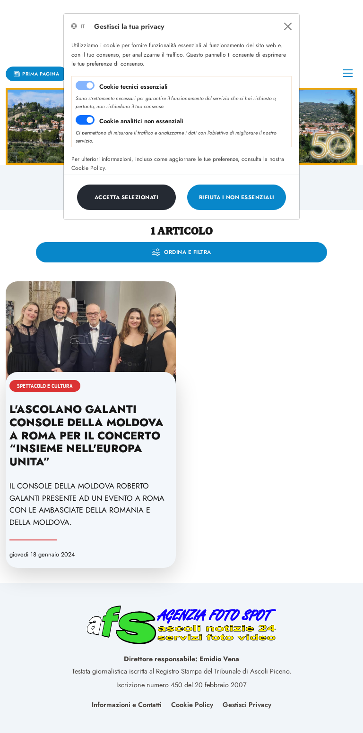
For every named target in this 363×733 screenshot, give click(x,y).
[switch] (85, 120)
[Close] (287, 26)
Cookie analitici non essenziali (141, 121)
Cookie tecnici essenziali (133, 86)
